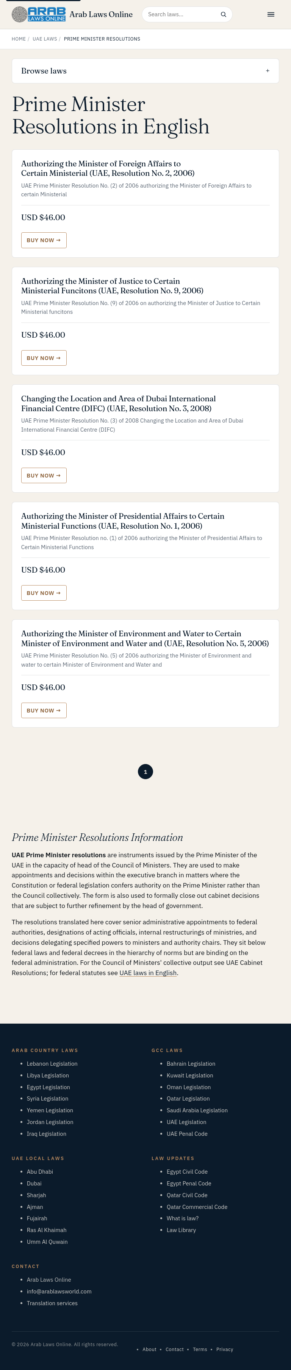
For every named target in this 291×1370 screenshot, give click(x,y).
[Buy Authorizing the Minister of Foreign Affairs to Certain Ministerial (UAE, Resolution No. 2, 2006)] (44, 240)
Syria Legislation (48, 1098)
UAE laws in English (148, 972)
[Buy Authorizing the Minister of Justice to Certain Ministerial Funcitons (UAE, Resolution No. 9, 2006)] (44, 358)
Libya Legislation (48, 1075)
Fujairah (37, 1218)
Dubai (34, 1183)
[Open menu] (271, 14)
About (149, 1349)
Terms (200, 1349)
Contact (175, 1349)
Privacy (224, 1349)
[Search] (223, 14)
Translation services (52, 1303)
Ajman (35, 1206)
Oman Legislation (189, 1087)
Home (19, 39)
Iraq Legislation (47, 1133)
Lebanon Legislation (52, 1063)
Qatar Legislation (188, 1098)
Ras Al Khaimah (47, 1230)
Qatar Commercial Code (197, 1206)
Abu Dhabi (40, 1171)
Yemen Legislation (50, 1110)
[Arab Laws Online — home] (72, 14)
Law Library (181, 1230)
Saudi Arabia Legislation (197, 1110)
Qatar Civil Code (187, 1195)
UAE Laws (45, 39)
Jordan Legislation (50, 1122)
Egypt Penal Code (189, 1183)
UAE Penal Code (187, 1133)
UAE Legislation (187, 1122)
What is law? (183, 1218)
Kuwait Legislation (190, 1075)
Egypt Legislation (48, 1087)
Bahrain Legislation (191, 1063)
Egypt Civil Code (187, 1171)
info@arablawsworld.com (59, 1291)
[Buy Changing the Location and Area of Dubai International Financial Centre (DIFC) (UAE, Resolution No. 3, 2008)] (44, 475)
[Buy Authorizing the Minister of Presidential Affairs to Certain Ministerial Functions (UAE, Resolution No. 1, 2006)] (44, 593)
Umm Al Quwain (47, 1241)
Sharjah (36, 1195)
